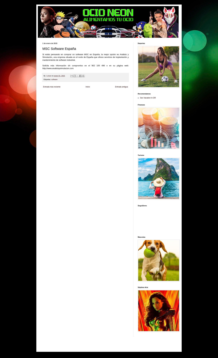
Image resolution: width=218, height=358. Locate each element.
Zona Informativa (48, 94)
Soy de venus (66, 96)
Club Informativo (93, 94)
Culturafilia (121, 99)
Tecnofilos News (55, 96)
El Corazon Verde (111, 99)
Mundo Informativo (68, 99)
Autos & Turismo (117, 96)
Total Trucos (88, 96)
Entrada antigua (121, 87)
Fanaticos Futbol (48, 99)
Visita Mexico (100, 99)
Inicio (88, 87)
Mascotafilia (58, 99)
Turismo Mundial (81, 99)
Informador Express (81, 94)
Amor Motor (46, 101)
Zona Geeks (116, 94)
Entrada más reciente (51, 87)
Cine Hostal (97, 96)
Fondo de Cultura (105, 94)
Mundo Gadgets (106, 96)
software (54, 79)
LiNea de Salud (69, 94)
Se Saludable (91, 99)
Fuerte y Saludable (77, 96)
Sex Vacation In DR (148, 98)
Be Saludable (58, 94)
